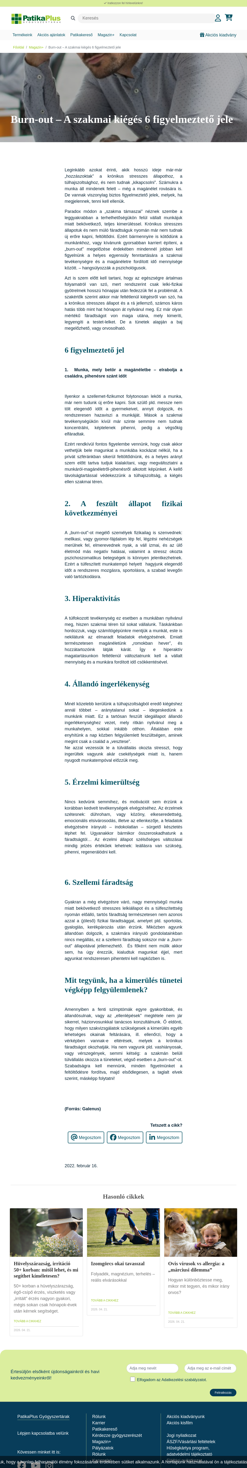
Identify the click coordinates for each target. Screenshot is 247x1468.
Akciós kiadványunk (186, 1416)
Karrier (98, 1422)
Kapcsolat (128, 35)
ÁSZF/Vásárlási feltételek (191, 1441)
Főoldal (18, 47)
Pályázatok (102, 1448)
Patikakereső (81, 35)
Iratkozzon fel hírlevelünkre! (123, 3)
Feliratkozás (223, 1392)
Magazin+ (106, 35)
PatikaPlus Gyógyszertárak (43, 1416)
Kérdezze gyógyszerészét (117, 1435)
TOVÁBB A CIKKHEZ (27, 1321)
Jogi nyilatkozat (181, 1435)
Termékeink (22, 35)
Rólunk (99, 1416)
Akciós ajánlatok (51, 35)
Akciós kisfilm (180, 1422)
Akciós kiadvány (218, 35)
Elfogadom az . (172, 1380)
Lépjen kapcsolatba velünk (43, 1433)
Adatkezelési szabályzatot (183, 1380)
